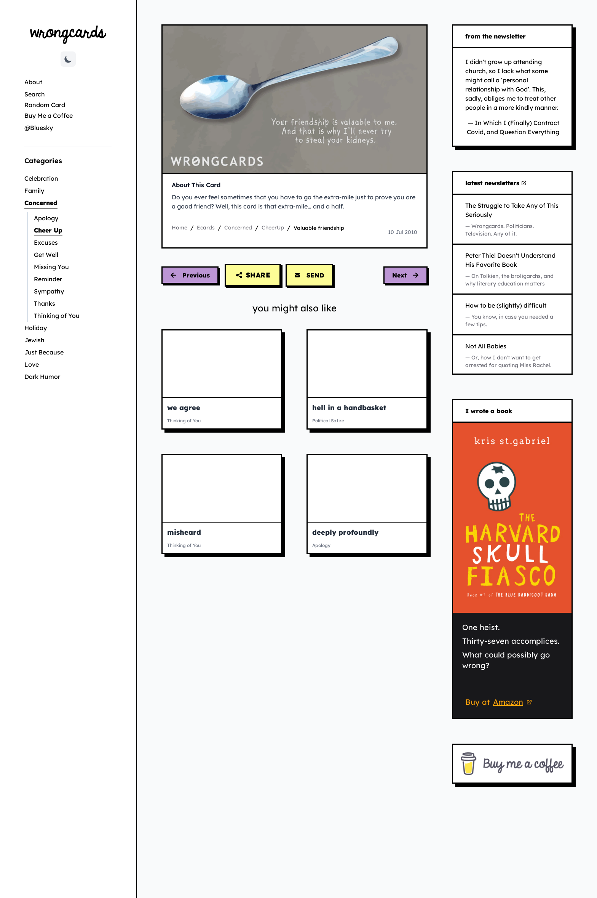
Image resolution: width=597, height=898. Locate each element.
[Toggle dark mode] (68, 59)
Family (34, 190)
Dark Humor (42, 376)
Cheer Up (71, 229)
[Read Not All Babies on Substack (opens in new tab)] (512, 355)
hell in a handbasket (349, 407)
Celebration (41, 178)
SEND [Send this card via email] (309, 275)
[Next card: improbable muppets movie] (405, 275)
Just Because (44, 352)
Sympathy (49, 291)
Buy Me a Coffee (48, 115)
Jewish (34, 340)
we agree (183, 407)
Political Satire (328, 420)
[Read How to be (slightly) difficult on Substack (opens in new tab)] (512, 314)
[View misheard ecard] (222, 488)
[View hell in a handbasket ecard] (367, 363)
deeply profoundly (345, 532)
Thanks (44, 303)
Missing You (51, 267)
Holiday (35, 328)
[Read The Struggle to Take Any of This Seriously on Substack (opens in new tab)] (512, 219)
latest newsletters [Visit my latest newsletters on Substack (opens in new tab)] (496, 183)
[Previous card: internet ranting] (190, 275)
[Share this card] (253, 275)
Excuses (46, 242)
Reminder (48, 279)
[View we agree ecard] (222, 363)
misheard (184, 532)
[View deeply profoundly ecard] (367, 488)
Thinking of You (57, 315)
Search (34, 94)
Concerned (66, 202)
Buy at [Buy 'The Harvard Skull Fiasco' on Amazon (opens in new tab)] (500, 703)
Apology (46, 218)
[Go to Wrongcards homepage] (68, 34)
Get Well (46, 254)
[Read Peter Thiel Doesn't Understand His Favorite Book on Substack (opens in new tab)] (512, 269)
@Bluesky (38, 127)
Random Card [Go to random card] (44, 105)
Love (31, 364)
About (33, 82)
